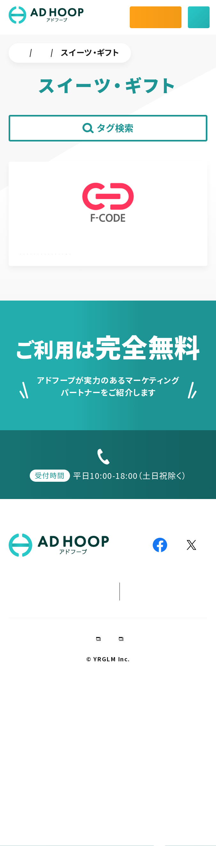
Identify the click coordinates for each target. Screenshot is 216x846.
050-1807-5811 (115, 608)
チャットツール (88, 52)
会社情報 (61, 806)
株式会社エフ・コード (69, 246)
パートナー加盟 (114, 759)
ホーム (32, 52)
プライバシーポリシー (129, 806)
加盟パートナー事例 (54, 741)
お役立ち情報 (123, 741)
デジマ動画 (177, 741)
